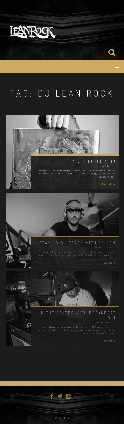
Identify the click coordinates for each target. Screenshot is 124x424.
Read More (108, 184)
